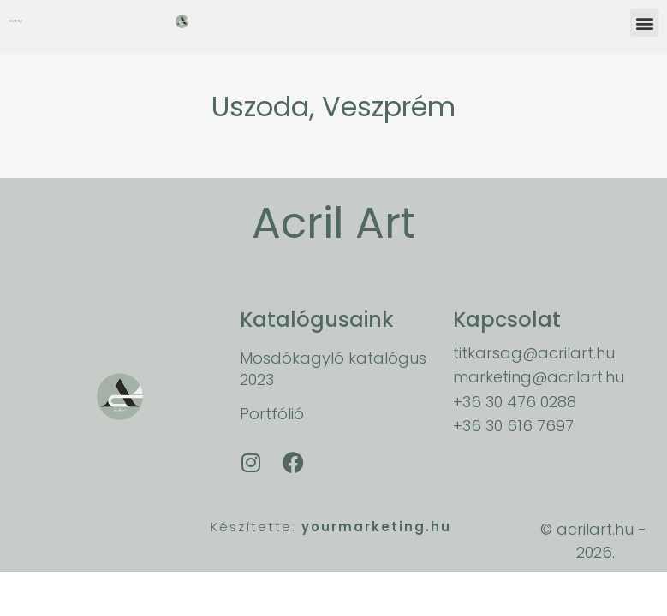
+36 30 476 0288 (514, 401)
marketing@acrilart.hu (538, 377)
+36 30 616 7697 (513, 425)
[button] (644, 23)
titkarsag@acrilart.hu (534, 353)
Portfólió (272, 413)
